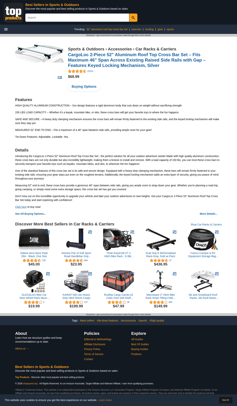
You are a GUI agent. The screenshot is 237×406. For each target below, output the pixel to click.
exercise (136, 29)
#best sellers (87, 320)
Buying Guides (139, 349)
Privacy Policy (92, 349)
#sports (142, 320)
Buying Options (84, 86)
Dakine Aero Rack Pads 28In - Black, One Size (34, 255)
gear (160, 29)
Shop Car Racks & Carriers (206, 224)
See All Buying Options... (30, 213)
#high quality (157, 320)
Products (136, 354)
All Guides (137, 339)
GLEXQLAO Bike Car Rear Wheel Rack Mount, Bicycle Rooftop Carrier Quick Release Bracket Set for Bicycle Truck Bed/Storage (34, 296)
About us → (22, 348)
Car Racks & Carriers (156, 49)
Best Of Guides (140, 344)
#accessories (128, 320)
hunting (149, 29)
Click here (21, 206)
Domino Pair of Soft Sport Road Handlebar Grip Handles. (76, 255)
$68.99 (73, 77)
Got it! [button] (225, 400)
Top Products (22, 377)
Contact (88, 359)
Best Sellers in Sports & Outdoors (52, 5)
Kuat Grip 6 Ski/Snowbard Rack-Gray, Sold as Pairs (161, 255)
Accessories (120, 49)
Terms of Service (93, 354)
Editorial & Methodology (97, 339)
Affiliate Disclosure (94, 344)
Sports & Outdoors (86, 49)
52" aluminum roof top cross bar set (107, 29)
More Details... (208, 213)
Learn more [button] (105, 400)
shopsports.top (30, 383)
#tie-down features (107, 320)
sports (170, 29)
